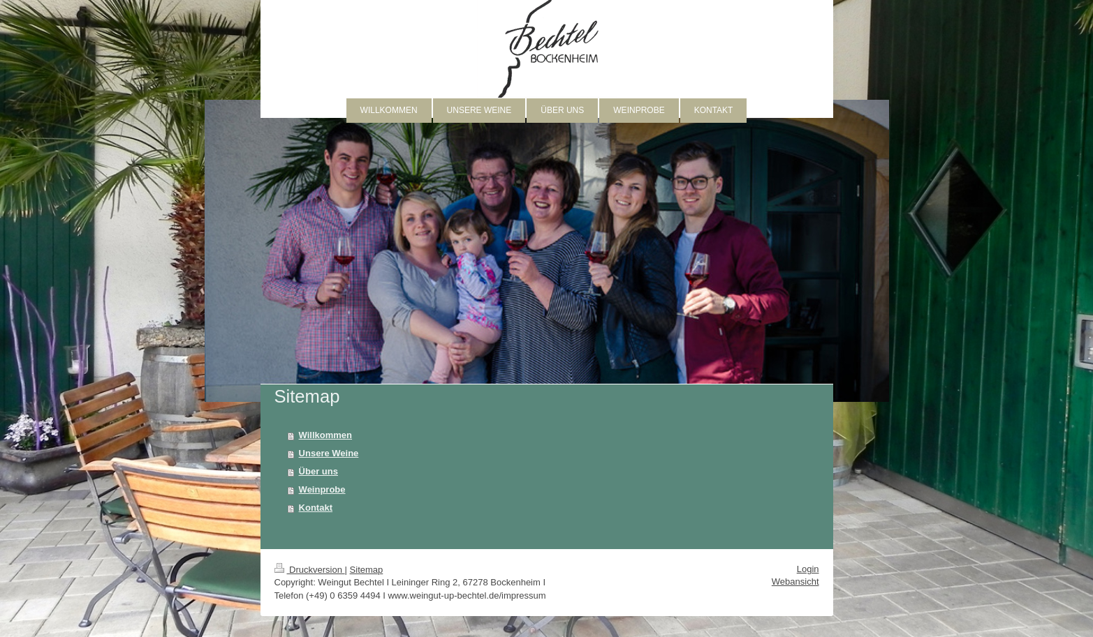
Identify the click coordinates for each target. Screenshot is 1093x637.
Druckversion (309, 569)
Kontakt (315, 507)
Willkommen (325, 435)
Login (808, 569)
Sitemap (366, 569)
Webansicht (795, 581)
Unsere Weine (329, 453)
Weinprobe (322, 489)
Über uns (318, 471)
